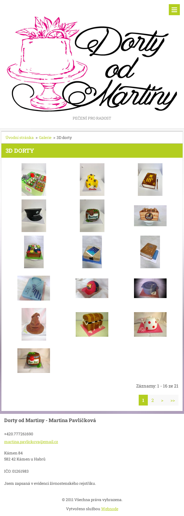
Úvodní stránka (20, 137)
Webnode (109, 508)
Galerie (45, 137)
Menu (174, 9)
